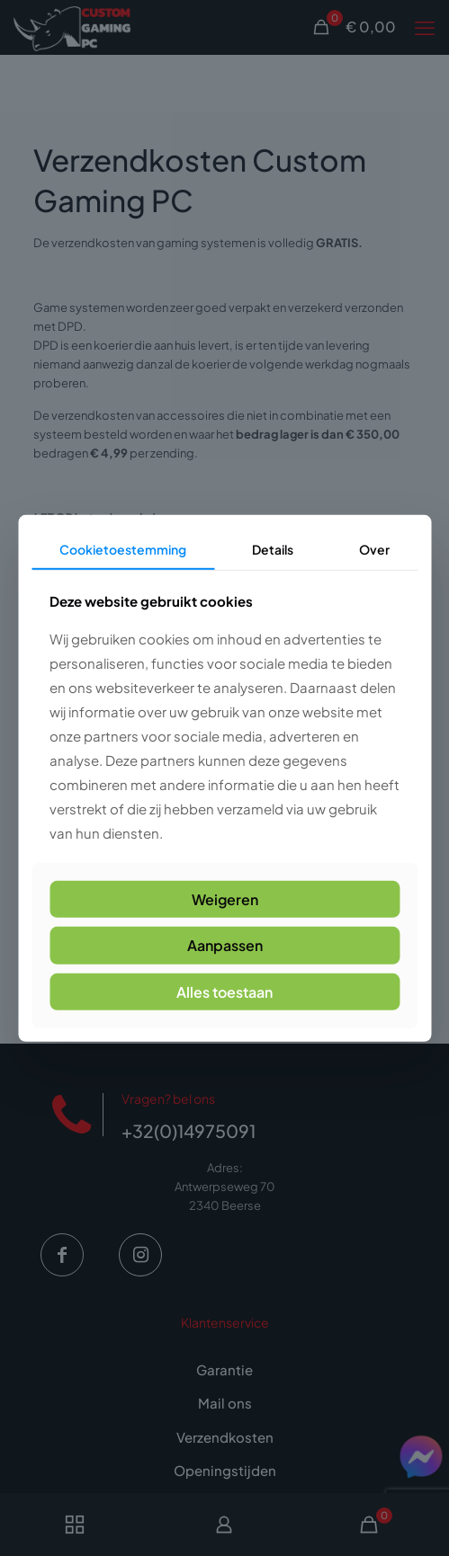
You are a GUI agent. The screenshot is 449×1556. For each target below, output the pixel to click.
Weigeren (225, 899)
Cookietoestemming (122, 548)
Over (374, 548)
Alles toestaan (224, 991)
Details (272, 548)
